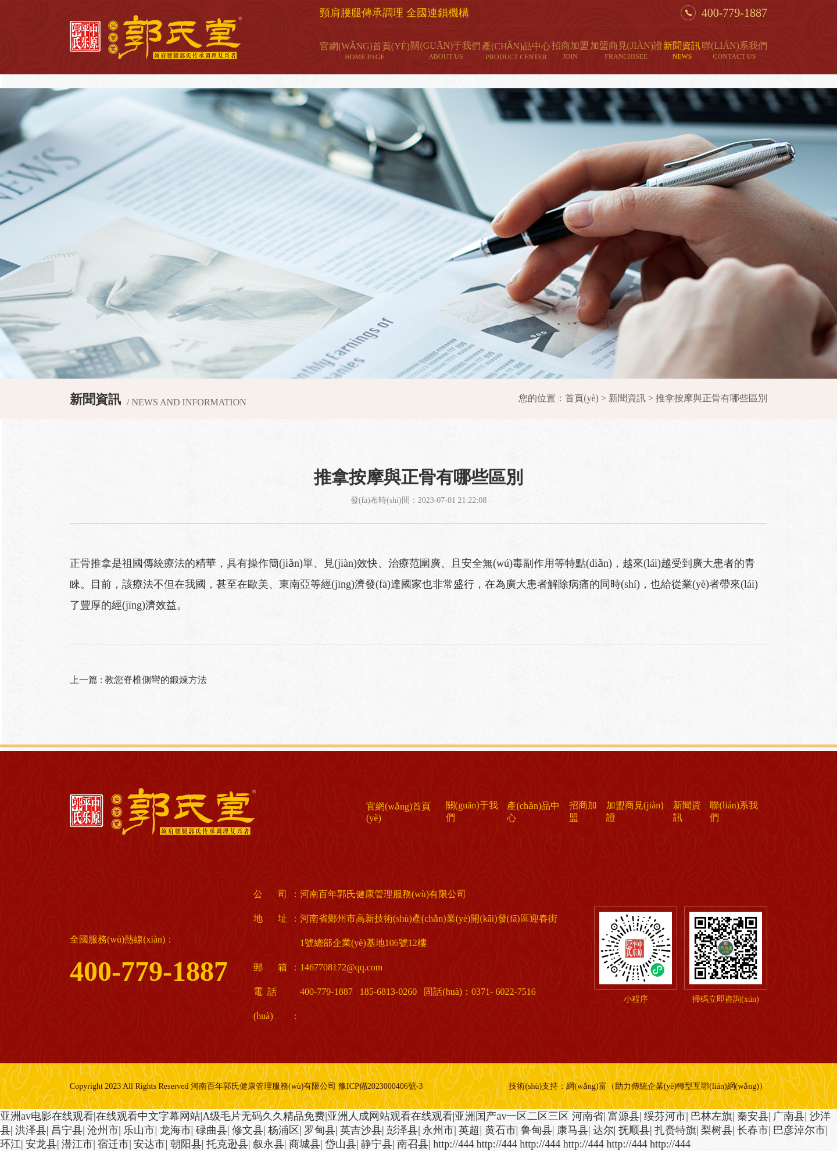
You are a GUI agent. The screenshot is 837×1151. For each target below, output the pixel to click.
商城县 (304, 1144)
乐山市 (139, 1130)
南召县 (412, 1144)
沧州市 (103, 1130)
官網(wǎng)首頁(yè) (365, 51)
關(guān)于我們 (445, 50)
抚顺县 (634, 1130)
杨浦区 (283, 1130)
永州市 (438, 1130)
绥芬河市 (665, 1116)
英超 (469, 1130)
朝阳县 (186, 1144)
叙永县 (268, 1144)
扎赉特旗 (675, 1130)
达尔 (603, 1130)
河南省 (587, 1116)
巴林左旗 (711, 1116)
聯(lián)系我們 (734, 50)
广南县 (788, 1116)
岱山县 (340, 1144)
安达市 (149, 1144)
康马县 (572, 1130)
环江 (10, 1144)
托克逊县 (227, 1144)
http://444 (453, 1144)
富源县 (623, 1116)
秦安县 (752, 1116)
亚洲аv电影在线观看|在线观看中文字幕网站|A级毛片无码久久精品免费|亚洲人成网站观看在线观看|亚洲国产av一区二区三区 (284, 1116)
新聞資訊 (681, 50)
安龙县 (41, 1144)
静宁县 (376, 1144)
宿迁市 (113, 1144)
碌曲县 (211, 1130)
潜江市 (77, 1144)
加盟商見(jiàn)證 (626, 50)
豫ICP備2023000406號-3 (380, 1086)
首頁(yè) (582, 398)
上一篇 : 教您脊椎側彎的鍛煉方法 (138, 680)
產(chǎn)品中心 (516, 51)
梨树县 (716, 1130)
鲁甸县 (536, 1130)
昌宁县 (67, 1130)
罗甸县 (319, 1130)
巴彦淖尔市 (799, 1130)
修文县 (247, 1130)
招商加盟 (570, 50)
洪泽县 (30, 1130)
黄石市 (500, 1130)
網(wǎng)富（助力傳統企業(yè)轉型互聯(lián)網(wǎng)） (666, 1086)
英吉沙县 (361, 1130)
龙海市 (175, 1130)
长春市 (752, 1130)
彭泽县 (402, 1130)
